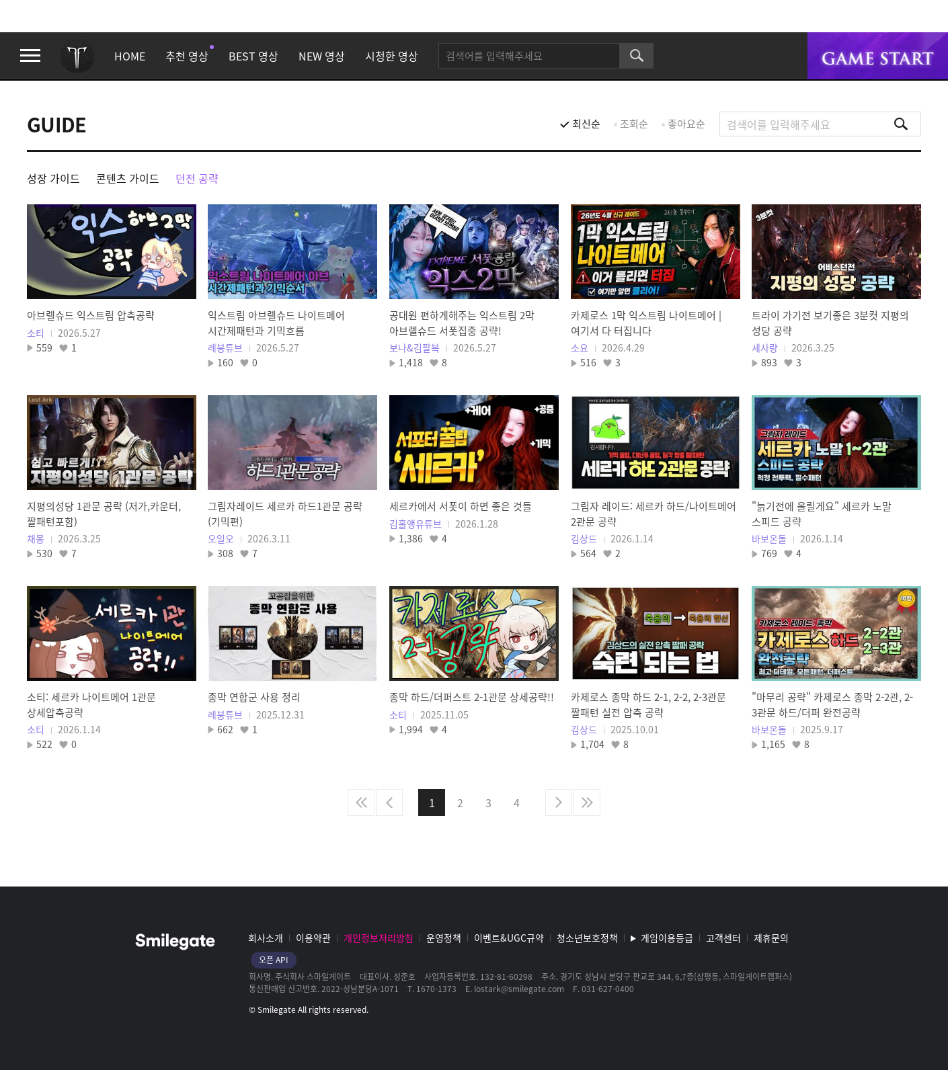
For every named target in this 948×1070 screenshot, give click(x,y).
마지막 (587, 802)
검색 (637, 56)
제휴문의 (771, 937)
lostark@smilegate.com (519, 989)
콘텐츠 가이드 (127, 178)
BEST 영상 (253, 55)
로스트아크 (77, 56)
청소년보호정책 (587, 937)
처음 (361, 802)
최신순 (586, 124)
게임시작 (877, 55)
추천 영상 (186, 55)
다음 (558, 802)
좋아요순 (686, 124)
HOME (129, 55)
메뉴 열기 (30, 56)
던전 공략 (197, 178)
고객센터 (723, 937)
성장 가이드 (53, 178)
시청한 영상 (391, 55)
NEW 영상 (322, 55)
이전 (389, 802)
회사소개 (265, 937)
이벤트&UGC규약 (509, 937)
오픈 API (273, 960)
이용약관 (313, 937)
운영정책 (443, 937)
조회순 (634, 124)
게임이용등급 (667, 937)
